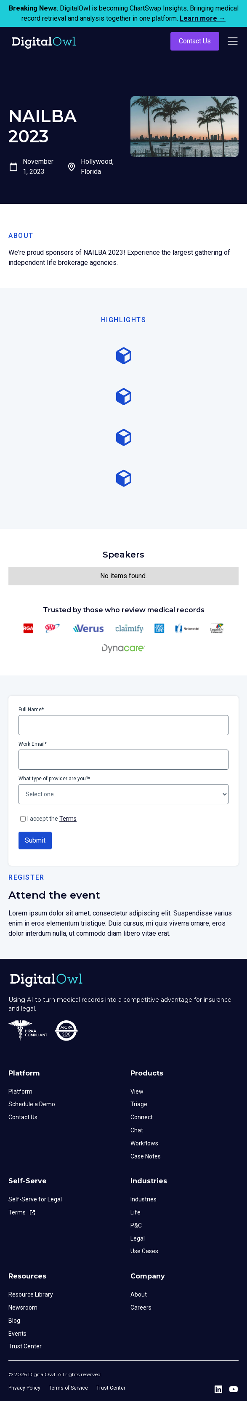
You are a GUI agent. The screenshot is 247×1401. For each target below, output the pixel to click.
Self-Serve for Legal (35, 1199)
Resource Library (30, 1294)
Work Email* (33, 744)
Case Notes (145, 1156)
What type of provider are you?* (54, 779)
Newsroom (22, 1307)
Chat (136, 1130)
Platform (20, 1091)
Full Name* (31, 710)
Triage (138, 1104)
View (136, 1091)
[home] (41, 41)
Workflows (144, 1143)
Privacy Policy (24, 1388)
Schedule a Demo (31, 1104)
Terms (68, 818)
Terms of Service (68, 1388)
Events (17, 1333)
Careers (140, 1307)
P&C (136, 1225)
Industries (143, 1199)
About (138, 1294)
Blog (14, 1320)
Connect (141, 1117)
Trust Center (25, 1346)
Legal (137, 1238)
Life (135, 1212)
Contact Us (195, 41)
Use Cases (144, 1251)
